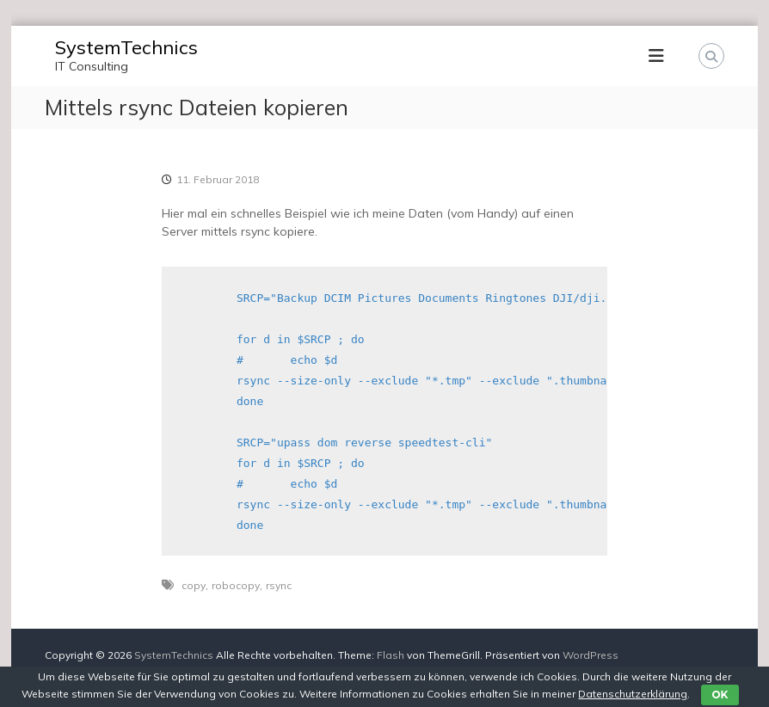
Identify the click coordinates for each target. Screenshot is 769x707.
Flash (390, 655)
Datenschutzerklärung (632, 693)
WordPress (590, 655)
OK (719, 694)
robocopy (236, 585)
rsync (279, 585)
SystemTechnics (126, 47)
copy (193, 585)
